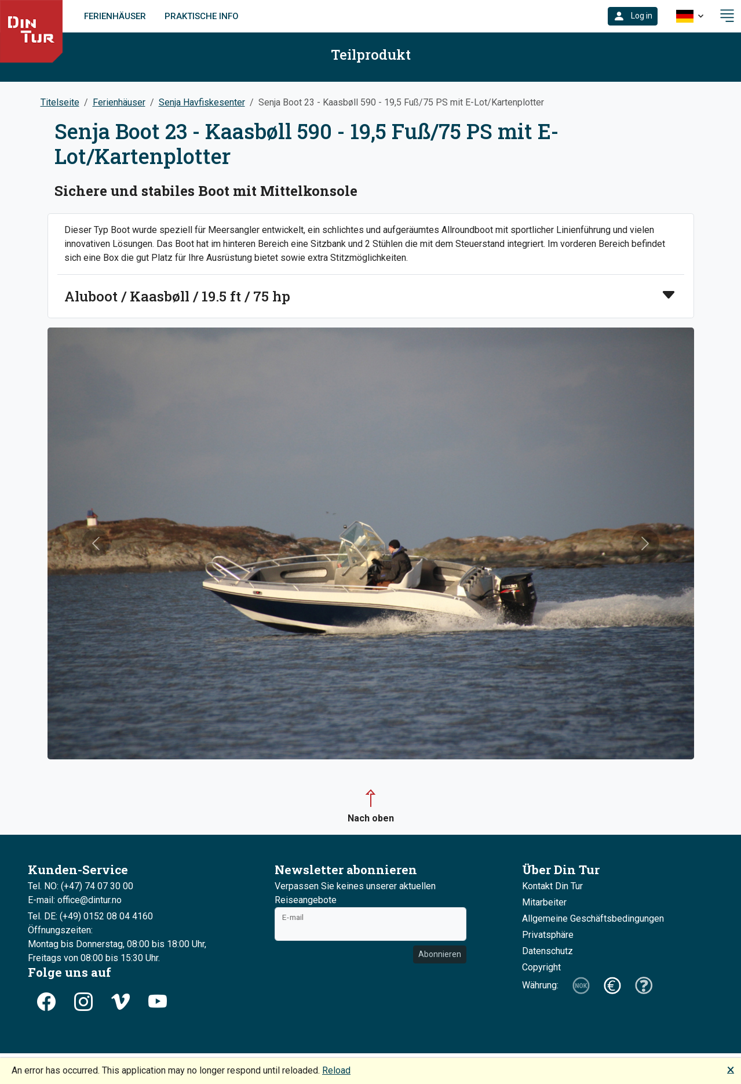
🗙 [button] (730, 1069)
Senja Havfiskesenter (202, 102)
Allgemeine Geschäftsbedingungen (593, 918)
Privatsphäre (548, 934)
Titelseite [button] (60, 102)
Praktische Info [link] (202, 16)
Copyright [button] (541, 967)
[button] (633, 16)
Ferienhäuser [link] (115, 16)
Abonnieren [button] (439, 954)
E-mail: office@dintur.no (75, 899)
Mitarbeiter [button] (544, 902)
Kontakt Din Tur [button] (552, 886)
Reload (336, 1070)
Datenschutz (547, 950)
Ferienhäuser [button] (119, 102)
